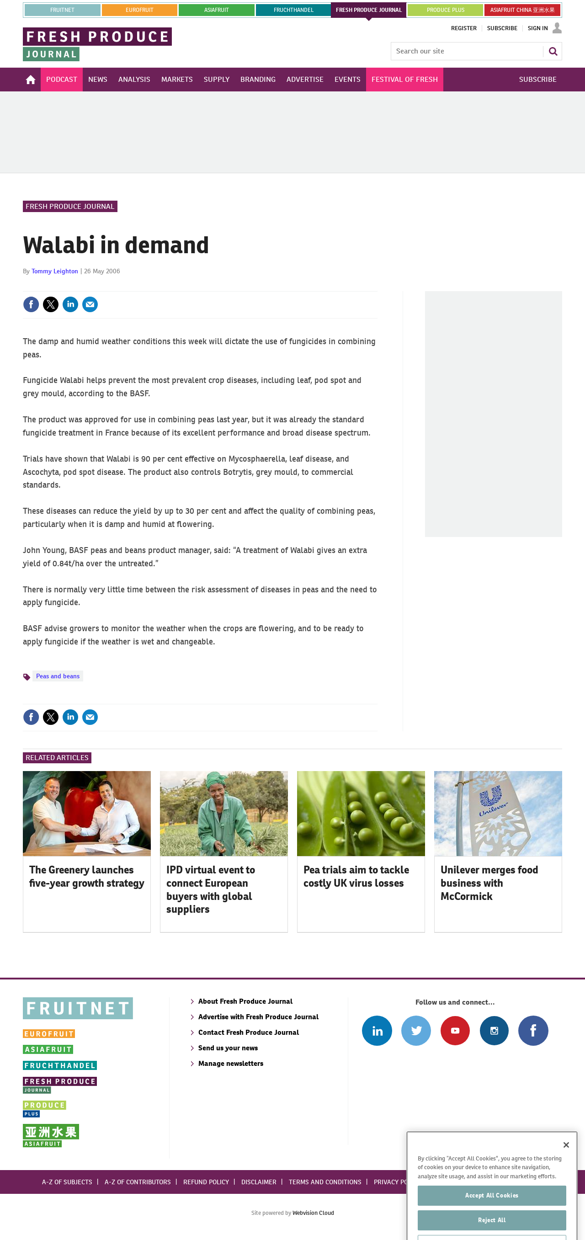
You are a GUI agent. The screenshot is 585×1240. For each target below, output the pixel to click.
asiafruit (216, 10)
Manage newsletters (230, 1063)
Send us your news (228, 1048)
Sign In (538, 28)
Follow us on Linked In (377, 1030)
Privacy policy (397, 1182)
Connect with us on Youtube (455, 1030)
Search (553, 51)
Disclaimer (259, 1182)
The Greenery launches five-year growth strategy (86, 876)
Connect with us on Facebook (533, 1030)
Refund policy (206, 1182)
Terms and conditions (325, 1182)
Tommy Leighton (55, 271)
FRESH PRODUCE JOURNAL (369, 10)
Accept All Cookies (492, 1217)
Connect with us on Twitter (416, 1030)
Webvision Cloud (313, 1213)
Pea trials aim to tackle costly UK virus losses (356, 876)
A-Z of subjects (67, 1182)
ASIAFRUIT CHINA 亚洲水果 (522, 10)
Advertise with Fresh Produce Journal (258, 1017)
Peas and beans (58, 676)
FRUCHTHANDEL (294, 10)
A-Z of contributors (138, 1182)
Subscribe (502, 28)
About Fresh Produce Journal (245, 1001)
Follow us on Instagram (494, 1030)
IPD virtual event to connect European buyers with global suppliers (210, 889)
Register (464, 28)
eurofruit (140, 10)
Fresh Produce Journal (70, 206)
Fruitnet (62, 10)
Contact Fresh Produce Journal (248, 1032)
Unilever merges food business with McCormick (489, 883)
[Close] (566, 1166)
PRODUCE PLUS (445, 10)
